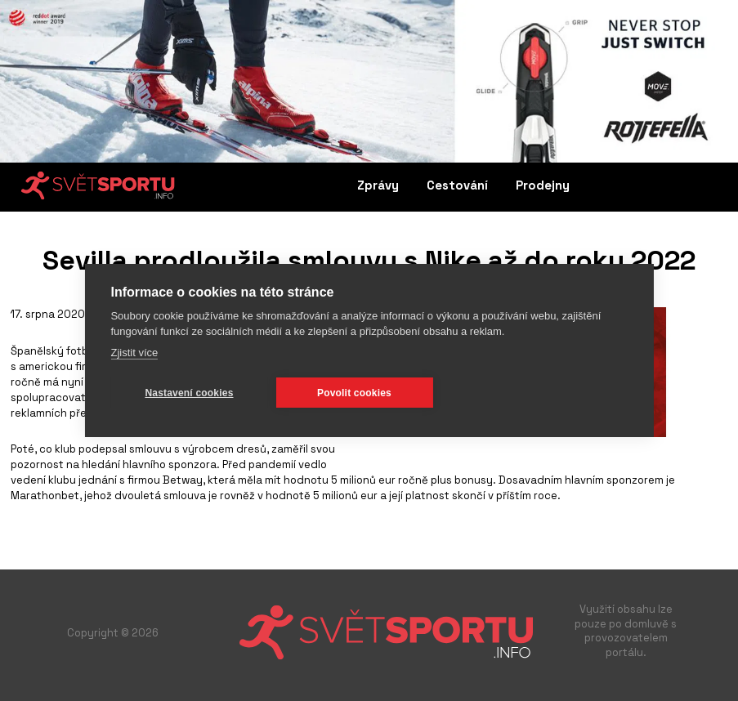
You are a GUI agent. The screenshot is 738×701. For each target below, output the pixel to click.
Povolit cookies (354, 393)
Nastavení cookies (189, 393)
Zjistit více (134, 352)
